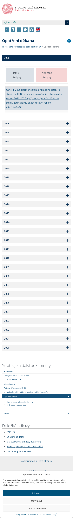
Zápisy (6, 413)
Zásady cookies (20, 514)
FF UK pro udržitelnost (12, 380)
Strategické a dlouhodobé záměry (16, 376)
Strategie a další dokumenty (28, 46)
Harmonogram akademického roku (20, 402)
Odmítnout (36, 500)
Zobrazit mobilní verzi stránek (36, 461)
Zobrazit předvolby (36, 508)
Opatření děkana (51, 46)
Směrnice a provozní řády (16, 405)
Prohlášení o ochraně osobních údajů (42, 514)
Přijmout (36, 493)
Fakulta (9, 46)
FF (3, 46)
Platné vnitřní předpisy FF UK (15, 388)
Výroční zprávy (9, 384)
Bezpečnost (8, 371)
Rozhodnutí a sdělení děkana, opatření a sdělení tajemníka (26, 392)
